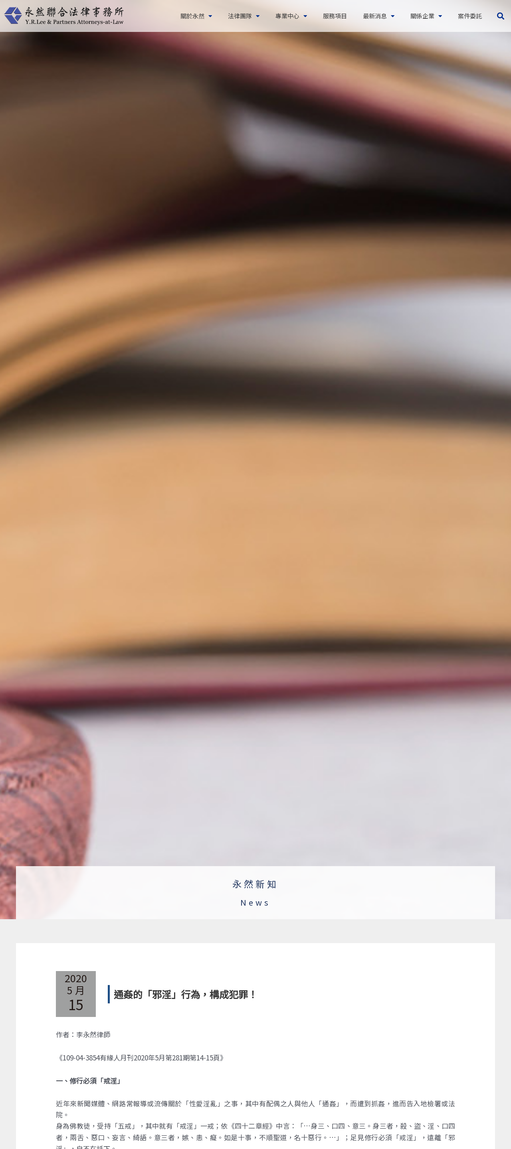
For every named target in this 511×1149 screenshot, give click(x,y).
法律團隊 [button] (243, 16)
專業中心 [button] (291, 16)
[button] (500, 16)
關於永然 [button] (196, 16)
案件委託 (470, 16)
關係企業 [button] (426, 16)
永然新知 (255, 883)
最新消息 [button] (378, 16)
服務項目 (335, 16)
